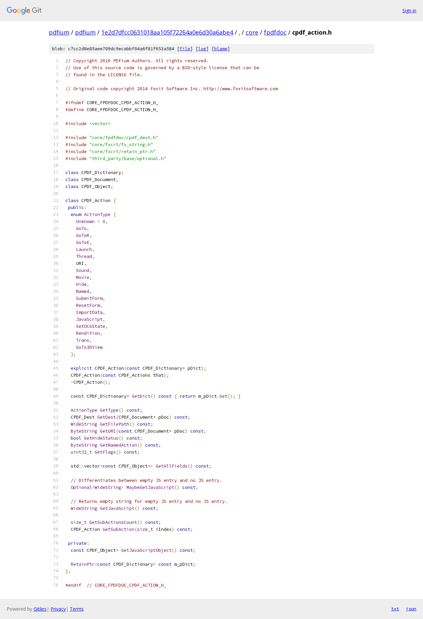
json (411, 609)
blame (220, 49)
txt (395, 609)
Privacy (58, 609)
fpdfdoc (275, 32)
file (185, 49)
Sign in (409, 10)
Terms (77, 609)
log (202, 49)
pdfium (59, 32)
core (252, 32)
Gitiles (40, 609)
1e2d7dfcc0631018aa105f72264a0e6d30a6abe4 (167, 32)
